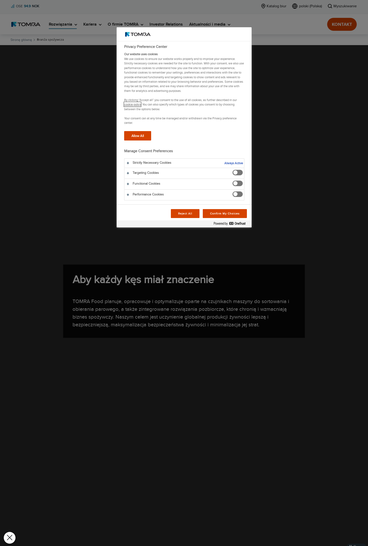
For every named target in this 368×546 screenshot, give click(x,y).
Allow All (137, 135)
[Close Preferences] (9, 538)
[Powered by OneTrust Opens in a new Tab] (231, 224)
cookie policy (132, 104)
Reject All (185, 213)
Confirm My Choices (224, 213)
